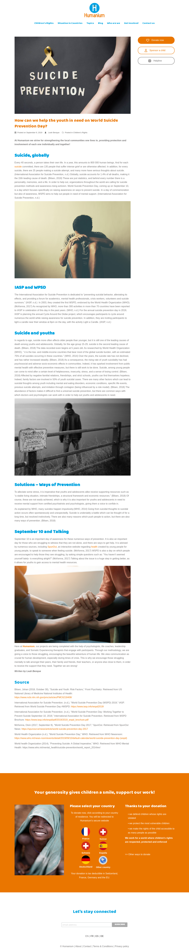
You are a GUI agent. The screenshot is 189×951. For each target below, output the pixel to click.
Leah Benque (53, 132)
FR (92, 936)
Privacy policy (122, 946)
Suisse (103, 834)
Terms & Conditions (103, 946)
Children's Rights (80, 132)
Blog (100, 23)
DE (102, 936)
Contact (87, 946)
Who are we (113, 23)
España (103, 848)
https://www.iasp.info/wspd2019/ (87, 706)
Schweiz (85, 848)
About (78, 946)
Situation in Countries (70, 23)
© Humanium (67, 946)
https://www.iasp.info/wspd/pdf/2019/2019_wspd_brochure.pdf (56, 720)
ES (96, 936)
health (94, 547)
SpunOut (52, 547)
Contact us (148, 23)
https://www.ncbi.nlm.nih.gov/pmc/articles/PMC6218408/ (43, 697)
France (85, 833)
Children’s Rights (44, 23)
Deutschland (85, 861)
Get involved (131, 23)
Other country (103, 862)
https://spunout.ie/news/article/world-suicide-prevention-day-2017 (54, 729)
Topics (90, 23)
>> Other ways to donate (137, 854)
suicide (18, 166)
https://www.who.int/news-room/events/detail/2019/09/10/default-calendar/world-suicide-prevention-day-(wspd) (71, 738)
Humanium (29, 646)
